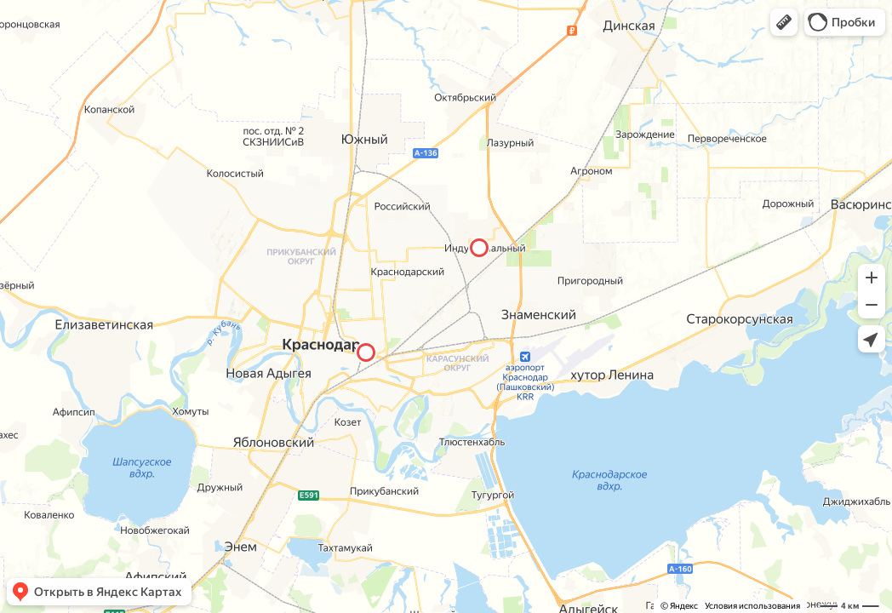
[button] (784, 22)
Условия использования (752, 605)
